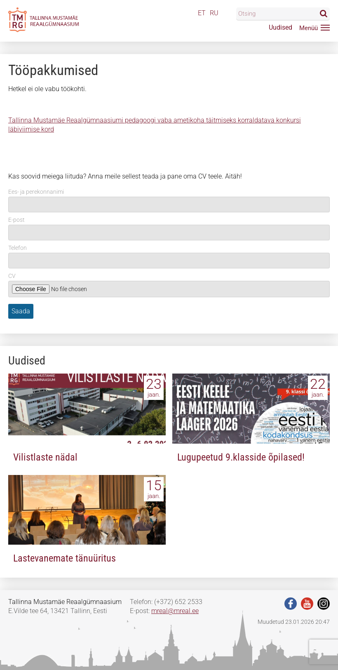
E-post (16, 219)
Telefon (17, 247)
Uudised (280, 27)
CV (12, 276)
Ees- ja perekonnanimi (36, 191)
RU (214, 13)
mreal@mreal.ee (175, 611)
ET (202, 13)
